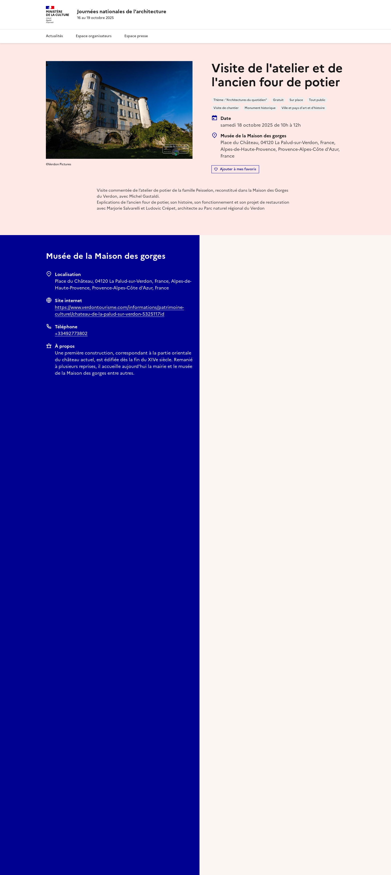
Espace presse (136, 36)
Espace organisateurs (93, 36)
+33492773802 (71, 333)
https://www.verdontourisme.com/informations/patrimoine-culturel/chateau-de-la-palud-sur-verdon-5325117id (119, 310)
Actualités (54, 36)
